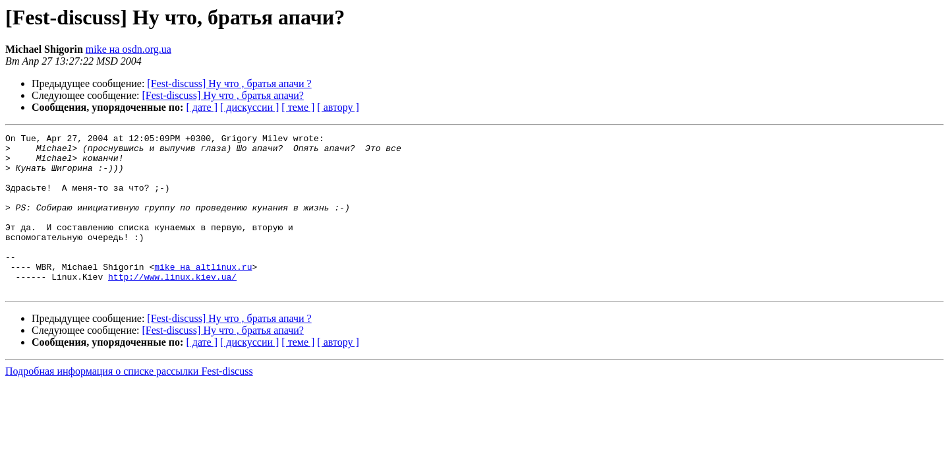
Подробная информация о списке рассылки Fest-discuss (129, 402)
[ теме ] (297, 107)
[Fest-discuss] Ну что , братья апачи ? (229, 83)
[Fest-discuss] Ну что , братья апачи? (223, 95)
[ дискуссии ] (249, 107)
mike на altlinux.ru (203, 294)
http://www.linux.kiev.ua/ (172, 306)
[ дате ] (201, 107)
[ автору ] (338, 107)
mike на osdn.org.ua (128, 49)
